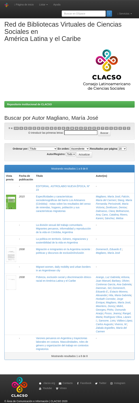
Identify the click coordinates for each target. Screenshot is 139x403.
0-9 (16, 128)
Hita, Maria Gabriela (120, 295)
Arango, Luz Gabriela (108, 277)
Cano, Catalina (110, 214)
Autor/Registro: (56, 154)
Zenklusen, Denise (116, 207)
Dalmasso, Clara (105, 211)
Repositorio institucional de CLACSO (29, 104)
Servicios (124, 13)
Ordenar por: (20, 148)
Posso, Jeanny (113, 313)
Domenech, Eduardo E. (109, 249)
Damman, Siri (103, 288)
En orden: (64, 148)
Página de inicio (24, 4)
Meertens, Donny (105, 306)
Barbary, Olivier (120, 280)
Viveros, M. (121, 324)
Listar (43, 4)
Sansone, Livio (107, 320)
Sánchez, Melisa (114, 218)
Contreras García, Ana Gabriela (113, 284)
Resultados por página (103, 148)
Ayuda (56, 4)
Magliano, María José (108, 196)
